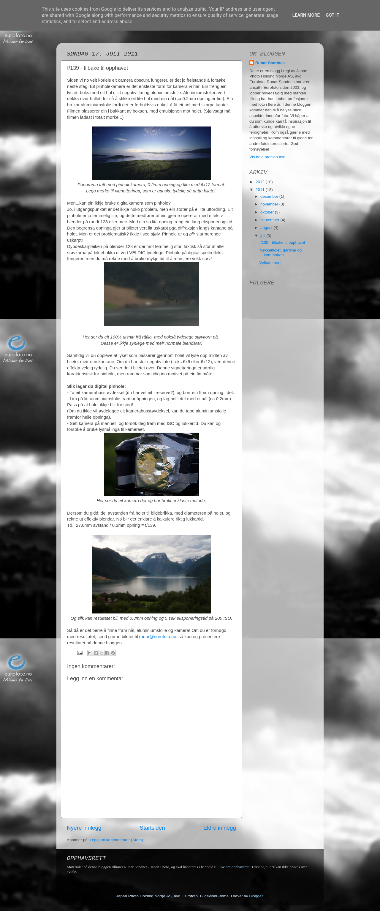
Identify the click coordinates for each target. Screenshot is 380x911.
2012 (261, 182)
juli (263, 235)
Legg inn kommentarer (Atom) (116, 840)
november (269, 204)
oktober (267, 212)
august (266, 227)
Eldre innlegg (219, 828)
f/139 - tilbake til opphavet (282, 242)
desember (269, 196)
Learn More (306, 15)
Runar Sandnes (270, 63)
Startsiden (152, 828)
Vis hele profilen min (267, 157)
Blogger (256, 896)
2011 (261, 189)
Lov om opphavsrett (234, 867)
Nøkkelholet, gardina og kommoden (280, 252)
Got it (332, 15)
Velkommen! (270, 262)
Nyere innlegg (84, 828)
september (270, 220)
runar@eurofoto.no (157, 636)
